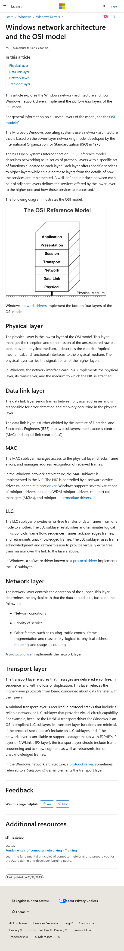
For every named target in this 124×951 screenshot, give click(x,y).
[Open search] (104, 6)
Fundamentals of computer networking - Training (41, 850)
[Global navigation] (4, 6)
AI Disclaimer (18, 923)
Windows (24, 16)
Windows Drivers (48, 16)
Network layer (19, 78)
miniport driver (44, 485)
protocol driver (85, 560)
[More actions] (114, 16)
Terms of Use (82, 930)
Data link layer (19, 72)
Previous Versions (45, 923)
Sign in (115, 6)
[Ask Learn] (105, 16)
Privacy (14, 930)
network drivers (34, 305)
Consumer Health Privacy (46, 930)
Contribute (86, 923)
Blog (67, 923)
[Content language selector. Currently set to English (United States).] (30, 900)
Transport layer (19, 84)
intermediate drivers (75, 497)
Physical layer (18, 65)
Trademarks (17, 936)
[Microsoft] (62, 6)
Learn (9, 16)
